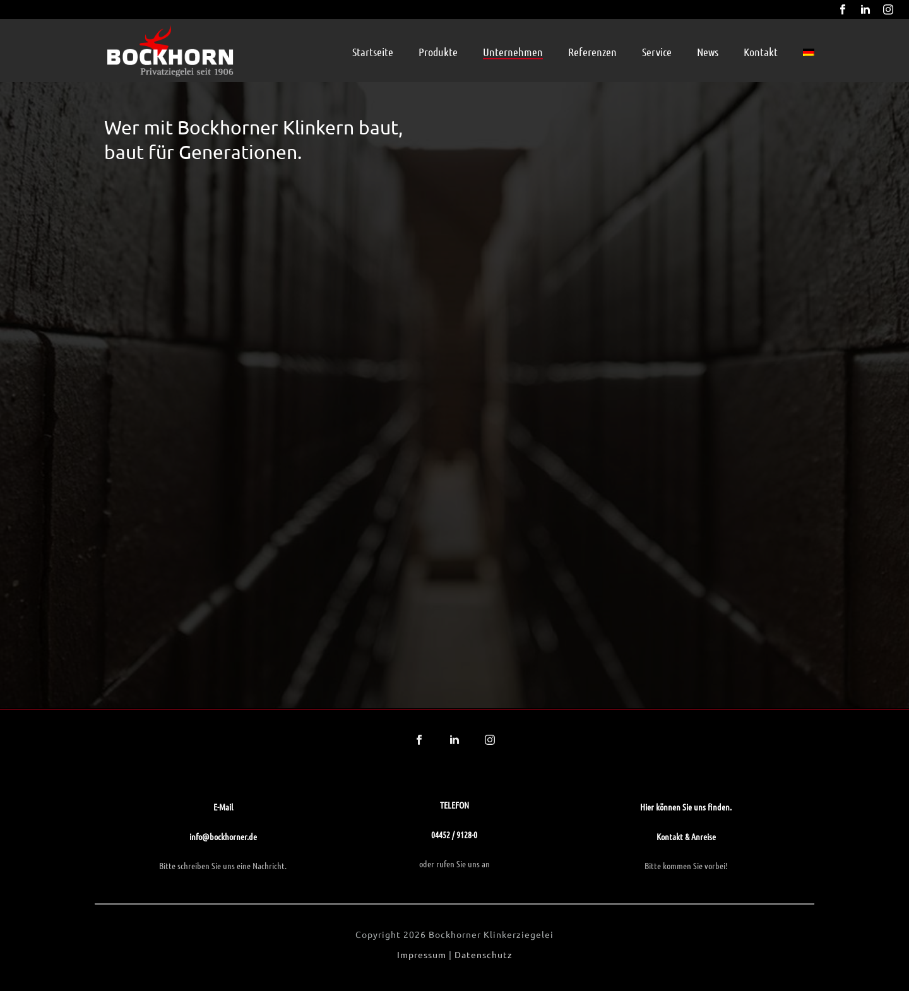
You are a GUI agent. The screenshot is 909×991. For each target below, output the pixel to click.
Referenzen (592, 52)
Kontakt (761, 52)
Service (657, 52)
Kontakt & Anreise (686, 836)
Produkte (438, 52)
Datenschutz (483, 954)
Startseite (372, 52)
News (707, 52)
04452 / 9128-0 (454, 834)
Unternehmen (513, 52)
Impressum (421, 954)
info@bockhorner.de (223, 836)
